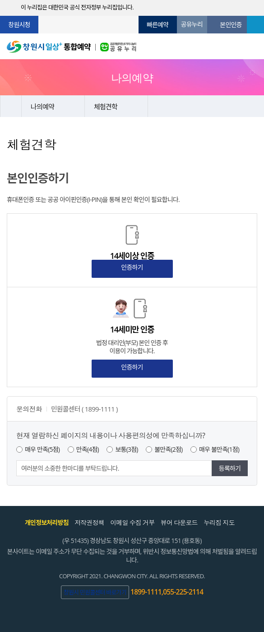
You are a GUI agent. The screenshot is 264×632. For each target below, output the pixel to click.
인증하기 (132, 267)
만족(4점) (87, 449)
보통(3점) (126, 449)
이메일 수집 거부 (132, 522)
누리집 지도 (219, 522)
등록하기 (230, 468)
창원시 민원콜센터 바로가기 (95, 592)
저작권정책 (89, 522)
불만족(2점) (168, 449)
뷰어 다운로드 (179, 522)
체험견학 (105, 106)
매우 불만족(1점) (219, 449)
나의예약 (42, 106)
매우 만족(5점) (42, 449)
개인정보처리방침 (47, 522)
